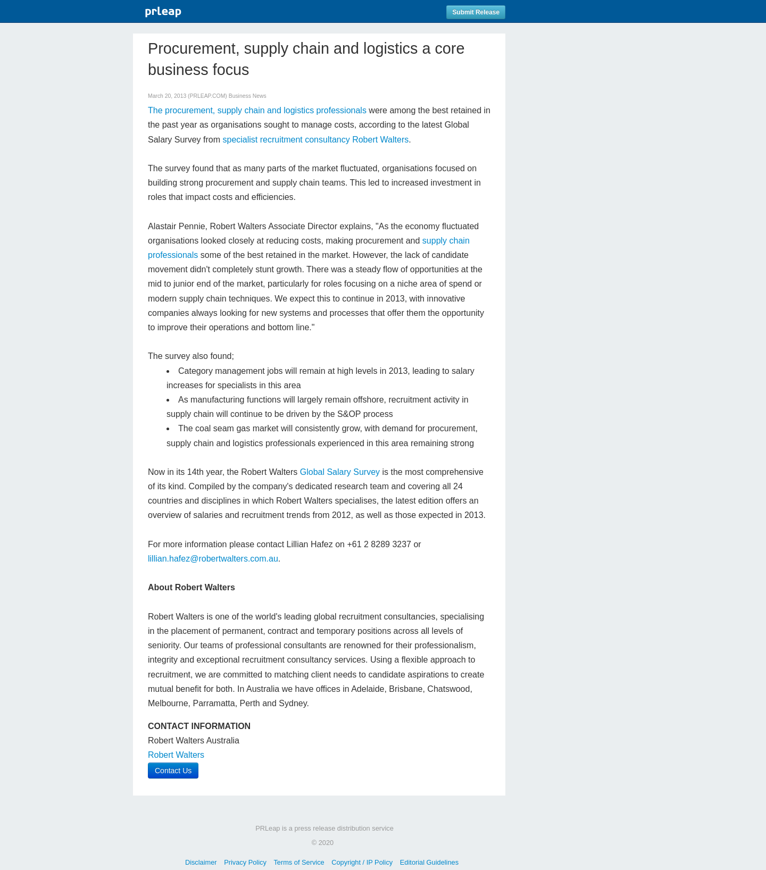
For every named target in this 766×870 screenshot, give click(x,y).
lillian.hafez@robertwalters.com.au (213, 558)
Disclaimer (201, 862)
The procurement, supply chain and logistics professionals (257, 110)
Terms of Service (298, 862)
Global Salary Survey (340, 471)
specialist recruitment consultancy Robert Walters (315, 139)
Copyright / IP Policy (362, 862)
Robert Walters (176, 754)
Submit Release (475, 12)
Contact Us (173, 770)
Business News (248, 96)
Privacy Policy (245, 862)
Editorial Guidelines (429, 862)
